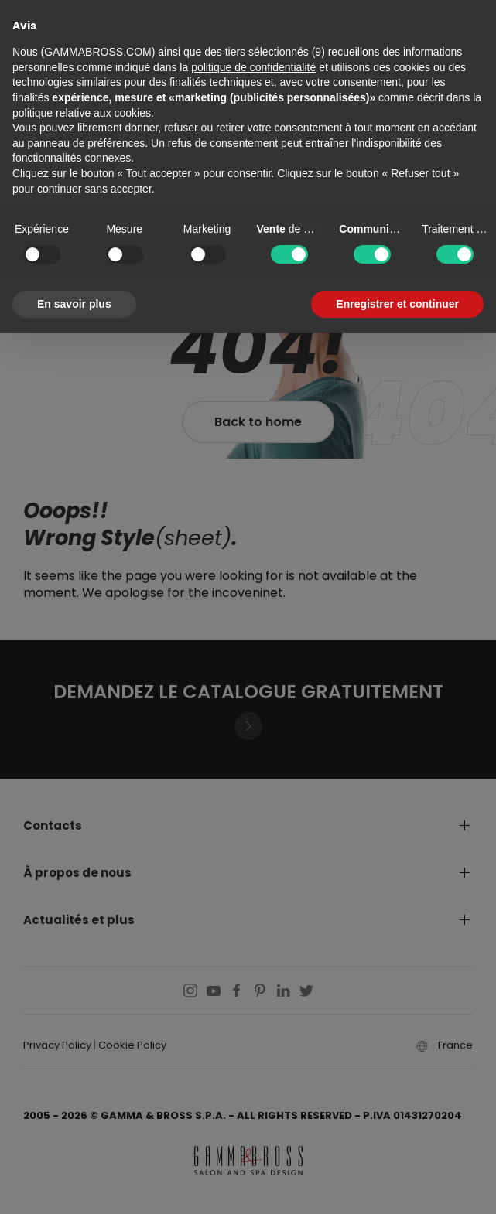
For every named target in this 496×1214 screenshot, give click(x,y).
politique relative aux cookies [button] (81, 113)
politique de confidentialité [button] (253, 67)
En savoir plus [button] (74, 304)
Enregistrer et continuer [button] (397, 304)
